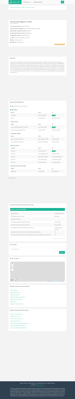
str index (32, 7)
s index (22, 7)
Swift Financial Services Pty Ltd (17, 297)
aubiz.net (12, 7)
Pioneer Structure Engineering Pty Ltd (19, 323)
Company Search (37, 2)
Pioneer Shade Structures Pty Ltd (18, 325)
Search (62, 252)
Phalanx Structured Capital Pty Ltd (18, 327)
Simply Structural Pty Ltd (16, 314)
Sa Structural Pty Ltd (15, 316)
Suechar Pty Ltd (14, 290)
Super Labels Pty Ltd (15, 292)
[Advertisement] (38, 14)
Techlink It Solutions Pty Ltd (17, 304)
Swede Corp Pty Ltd (15, 295)
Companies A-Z (27, 2)
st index (27, 7)
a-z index (18, 7)
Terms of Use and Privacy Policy (37, 386)
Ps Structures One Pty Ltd (16, 318)
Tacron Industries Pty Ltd (16, 299)
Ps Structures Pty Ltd (15, 321)
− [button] (12, 266)
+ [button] (12, 264)
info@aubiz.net (40, 384)
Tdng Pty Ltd (13, 301)
